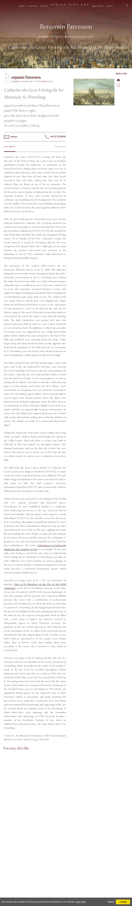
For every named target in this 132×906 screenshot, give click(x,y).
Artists (22, 6)
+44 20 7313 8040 (55, 137)
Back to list (121, 73)
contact (10, 137)
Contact (109, 6)
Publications (97, 6)
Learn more (80, 902)
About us (43, 6)
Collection (32, 6)
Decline (111, 902)
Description (9, 146)
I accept (122, 902)
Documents (60, 146)
